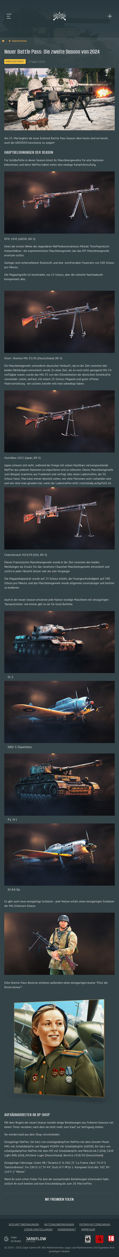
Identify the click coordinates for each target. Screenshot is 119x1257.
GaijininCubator (12, 1239)
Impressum (88, 1229)
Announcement (15, 61)
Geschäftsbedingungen (24, 1224)
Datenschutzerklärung (94, 1224)
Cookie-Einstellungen (38, 1229)
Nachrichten (19, 41)
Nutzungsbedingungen (59, 1224)
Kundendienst (67, 1229)
